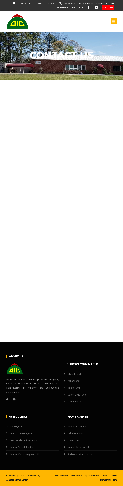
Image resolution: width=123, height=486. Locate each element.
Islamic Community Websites (26, 454)
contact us (77, 7)
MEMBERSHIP (62, 7)
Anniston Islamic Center (17, 479)
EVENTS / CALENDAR (105, 3)
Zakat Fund (74, 380)
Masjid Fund (74, 373)
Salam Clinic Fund (77, 394)
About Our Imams (77, 426)
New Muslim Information (23, 440)
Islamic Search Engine (21, 447)
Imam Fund (74, 387)
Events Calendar (61, 475)
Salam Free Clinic (109, 475)
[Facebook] (7, 399)
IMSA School (76, 475)
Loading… (57, 259)
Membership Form (108, 479)
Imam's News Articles (79, 447)
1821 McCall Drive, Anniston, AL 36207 (36, 3)
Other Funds (74, 401)
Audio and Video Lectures (82, 454)
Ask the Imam (75, 433)
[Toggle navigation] (114, 21)
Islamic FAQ (74, 440)
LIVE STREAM (108, 7)
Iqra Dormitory (92, 475)
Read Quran (16, 426)
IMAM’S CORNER (86, 3)
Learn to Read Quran (21, 433)
